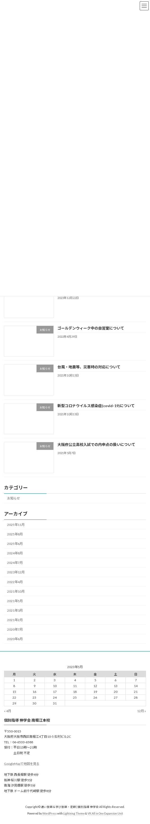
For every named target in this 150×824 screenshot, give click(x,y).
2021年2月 (15, 620)
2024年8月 (15, 553)
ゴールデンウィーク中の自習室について (90, 328)
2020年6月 (15, 639)
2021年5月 (15, 601)
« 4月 (7, 711)
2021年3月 (15, 610)
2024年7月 (15, 563)
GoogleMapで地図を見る (21, 764)
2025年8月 (15, 534)
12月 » (141, 711)
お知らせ (13, 498)
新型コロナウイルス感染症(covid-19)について (96, 405)
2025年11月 (16, 525)
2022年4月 (15, 582)
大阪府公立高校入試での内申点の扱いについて (96, 444)
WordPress (49, 813)
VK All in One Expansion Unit (105, 813)
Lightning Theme (74, 813)
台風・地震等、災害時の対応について (88, 366)
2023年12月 (16, 572)
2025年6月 (15, 544)
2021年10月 (16, 591)
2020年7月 (15, 629)
